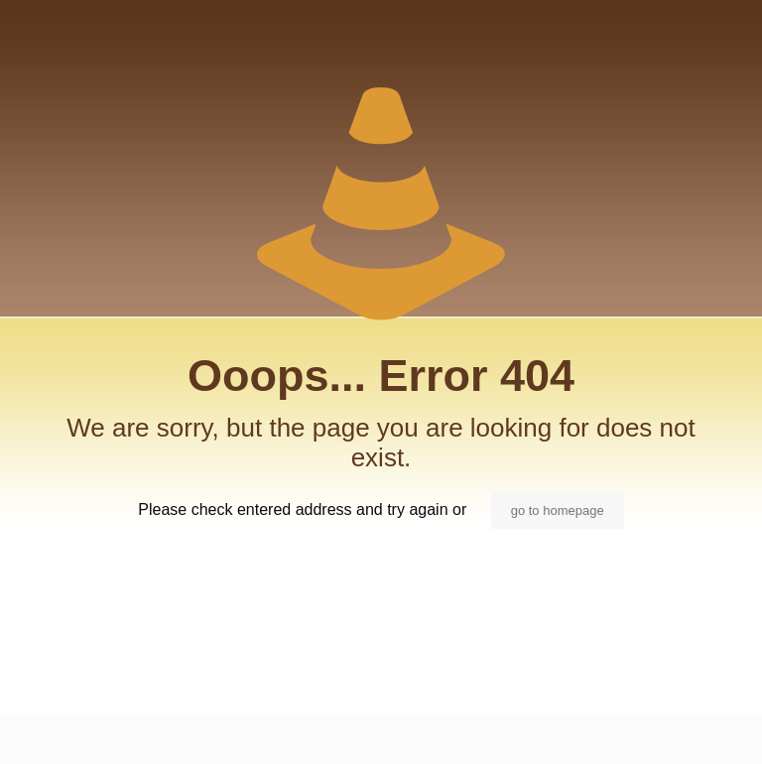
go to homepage (557, 510)
